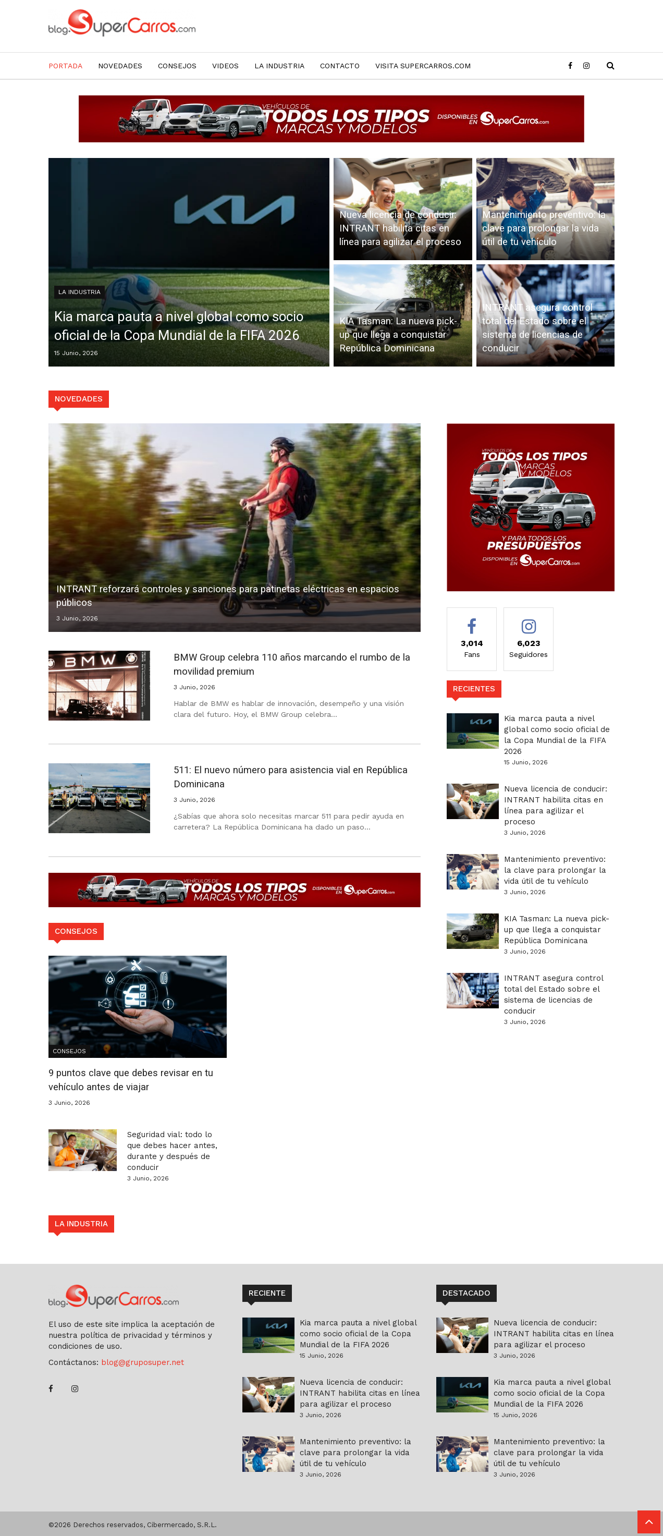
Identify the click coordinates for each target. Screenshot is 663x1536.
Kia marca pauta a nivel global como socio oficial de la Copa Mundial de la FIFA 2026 (184, 324)
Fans (472, 638)
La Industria (279, 66)
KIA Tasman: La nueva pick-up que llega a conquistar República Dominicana (399, 334)
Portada (65, 66)
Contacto (340, 66)
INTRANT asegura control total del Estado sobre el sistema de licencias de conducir (539, 328)
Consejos (177, 66)
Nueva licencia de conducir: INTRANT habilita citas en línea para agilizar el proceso (401, 228)
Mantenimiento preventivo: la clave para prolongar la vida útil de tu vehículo (544, 228)
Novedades (120, 66)
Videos (225, 66)
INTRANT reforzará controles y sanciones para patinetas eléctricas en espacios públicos (231, 596)
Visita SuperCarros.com (423, 66)
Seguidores (528, 638)
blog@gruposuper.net (142, 1362)
